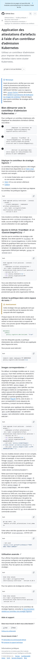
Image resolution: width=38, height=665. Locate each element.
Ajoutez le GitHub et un (18, 231)
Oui (5, 628)
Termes (17, 656)
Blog (25, 658)
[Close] (32, 3)
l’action (12, 92)
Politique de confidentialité (9, 631)
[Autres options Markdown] (23, 69)
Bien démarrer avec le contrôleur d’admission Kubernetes (14, 110)
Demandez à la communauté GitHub (14, 640)
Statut (3, 658)
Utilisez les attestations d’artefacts (15, 21)
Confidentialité (25, 656)
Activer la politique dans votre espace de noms (19, 299)
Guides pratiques (21, 17)
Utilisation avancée (11, 554)
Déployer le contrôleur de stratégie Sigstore (18, 161)
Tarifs (8, 658)
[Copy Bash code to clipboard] (34, 196)
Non (13, 628)
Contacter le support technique (12, 642)
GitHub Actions (9, 17)
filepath (13, 399)
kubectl (7, 185)
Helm (6, 182)
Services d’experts (17, 658)
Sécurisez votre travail (11, 19)
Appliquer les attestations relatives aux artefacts (19, 23)
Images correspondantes (14, 367)
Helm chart (30, 169)
